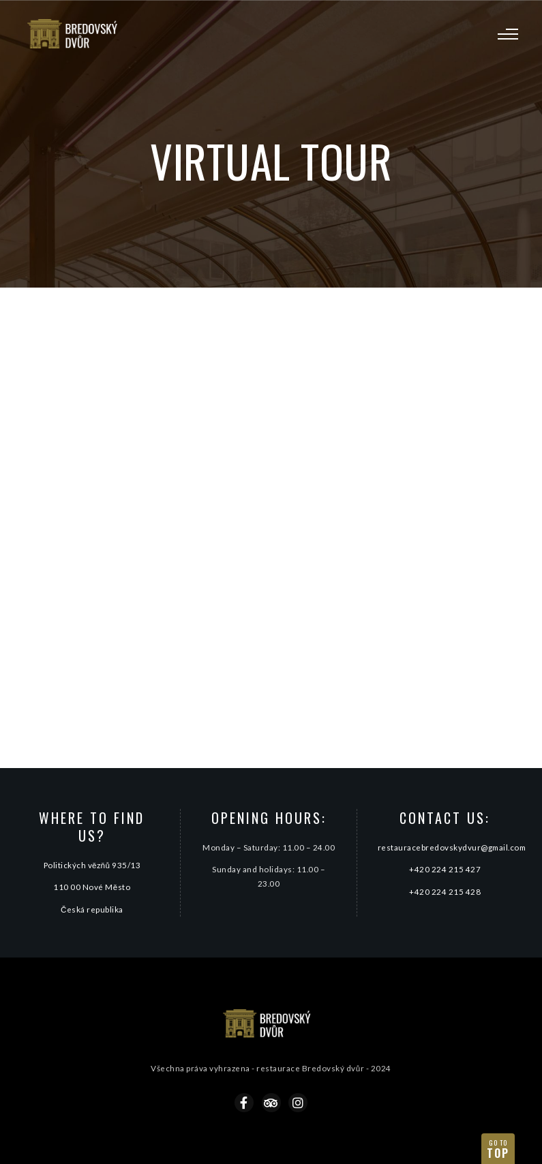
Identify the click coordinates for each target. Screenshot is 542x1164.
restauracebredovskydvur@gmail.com (452, 847)
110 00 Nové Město (91, 886)
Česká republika (92, 909)
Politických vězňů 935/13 (92, 865)
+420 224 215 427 (445, 869)
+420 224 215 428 (445, 891)
